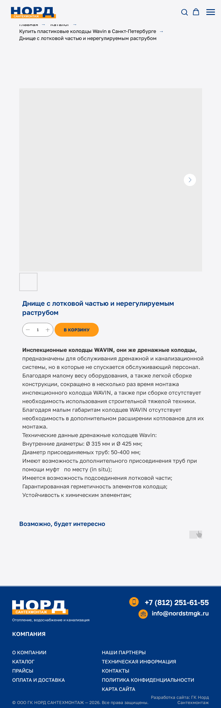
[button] (184, 12)
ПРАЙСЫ (22, 671)
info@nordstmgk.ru (180, 613)
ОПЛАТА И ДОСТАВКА (38, 680)
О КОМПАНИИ (29, 652)
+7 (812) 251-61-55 (177, 602)
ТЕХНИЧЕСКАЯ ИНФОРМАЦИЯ (139, 662)
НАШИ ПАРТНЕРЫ (124, 652)
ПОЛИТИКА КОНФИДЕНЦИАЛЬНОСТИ (148, 680)
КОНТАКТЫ (115, 671)
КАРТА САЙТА (118, 689)
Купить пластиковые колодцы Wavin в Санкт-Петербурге (87, 31)
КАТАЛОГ (23, 662)
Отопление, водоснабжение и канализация (51, 620)
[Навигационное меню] (210, 12)
